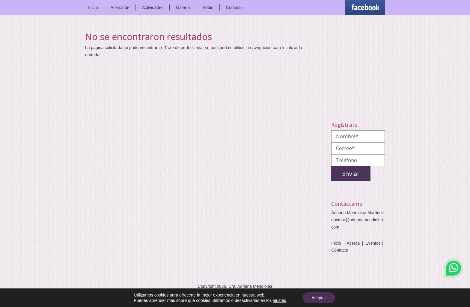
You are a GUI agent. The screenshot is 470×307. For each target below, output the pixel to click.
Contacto (234, 7)
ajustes (279, 300)
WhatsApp (453, 268)
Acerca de (120, 7)
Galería (183, 7)
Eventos (373, 243)
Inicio (93, 7)
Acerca (353, 243)
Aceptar (318, 297)
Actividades (153, 7)
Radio (207, 7)
